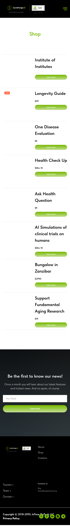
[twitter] (5, 523)
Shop (40, 452)
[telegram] (27, 523)
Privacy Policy (11, 517)
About (41, 446)
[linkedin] (16, 523)
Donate (7, 496)
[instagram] (21, 523)
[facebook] (10, 523)
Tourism (7, 484)
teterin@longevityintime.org (47, 491)
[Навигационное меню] (65, 8)
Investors (42, 457)
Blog (39, 488)
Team (6, 490)
